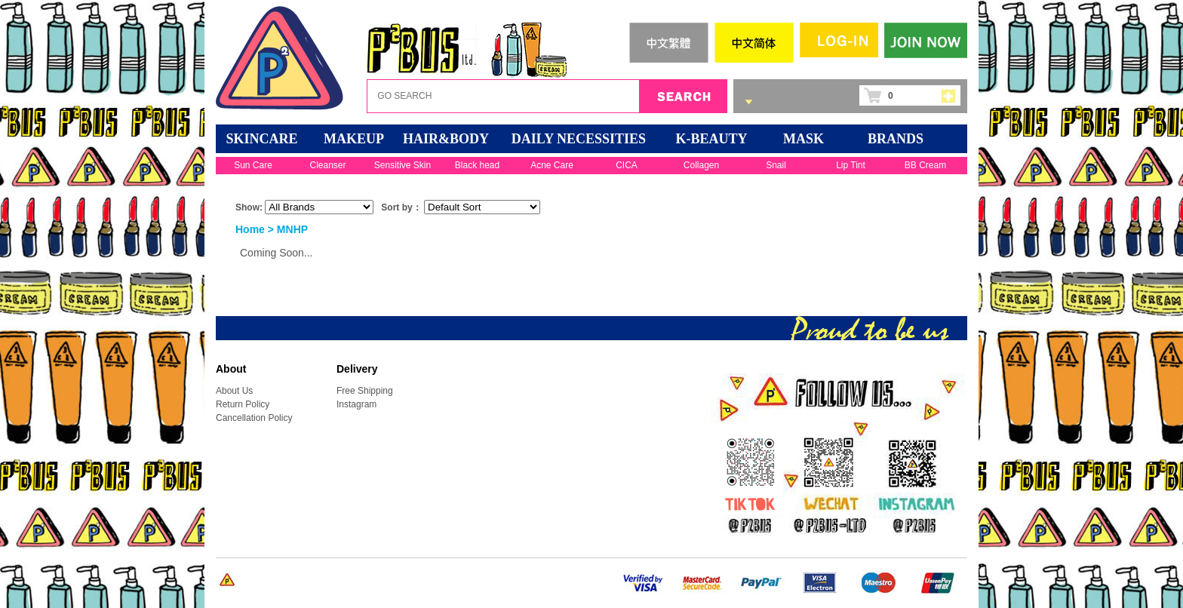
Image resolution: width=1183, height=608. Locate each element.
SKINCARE (261, 138)
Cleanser (327, 165)
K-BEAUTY (711, 138)
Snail (776, 165)
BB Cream (925, 165)
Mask (803, 138)
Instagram (356, 404)
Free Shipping (364, 390)
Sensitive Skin (402, 165)
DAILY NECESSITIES (579, 138)
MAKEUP (354, 138)
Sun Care (253, 165)
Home (250, 229)
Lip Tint (850, 165)
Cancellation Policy (254, 418)
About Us (234, 390)
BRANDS (895, 138)
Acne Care (551, 165)
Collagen (701, 165)
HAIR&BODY (446, 138)
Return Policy (242, 404)
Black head (477, 165)
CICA (627, 165)
